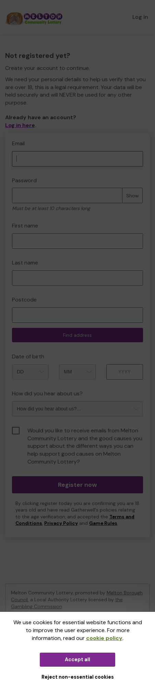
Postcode (24, 299)
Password (24, 180)
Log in (140, 17)
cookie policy (104, 638)
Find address (77, 335)
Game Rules (103, 523)
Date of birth (28, 356)
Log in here (20, 125)
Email (18, 143)
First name (25, 225)
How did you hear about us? (47, 393)
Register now (77, 485)
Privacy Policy (61, 523)
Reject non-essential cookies (77, 677)
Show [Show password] (132, 196)
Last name (25, 262)
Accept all (77, 659)
